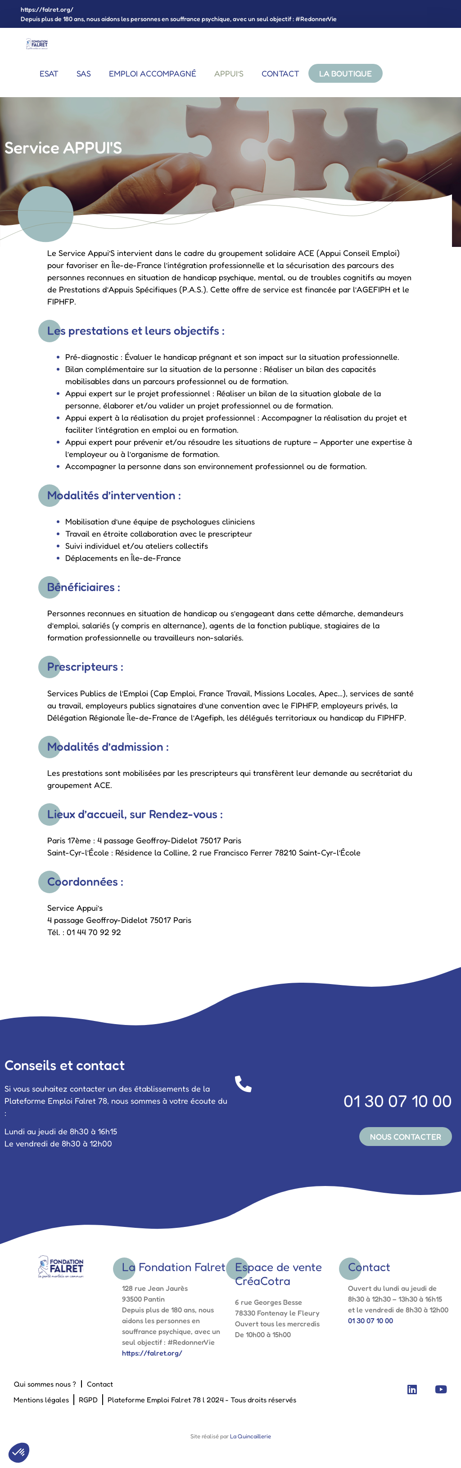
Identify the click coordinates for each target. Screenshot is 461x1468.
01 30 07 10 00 (343, 1093)
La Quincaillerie (250, 1436)
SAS (84, 73)
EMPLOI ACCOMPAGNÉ (152, 73)
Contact (280, 73)
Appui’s (229, 73)
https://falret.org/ (47, 9)
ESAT (49, 73)
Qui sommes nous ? (45, 1384)
